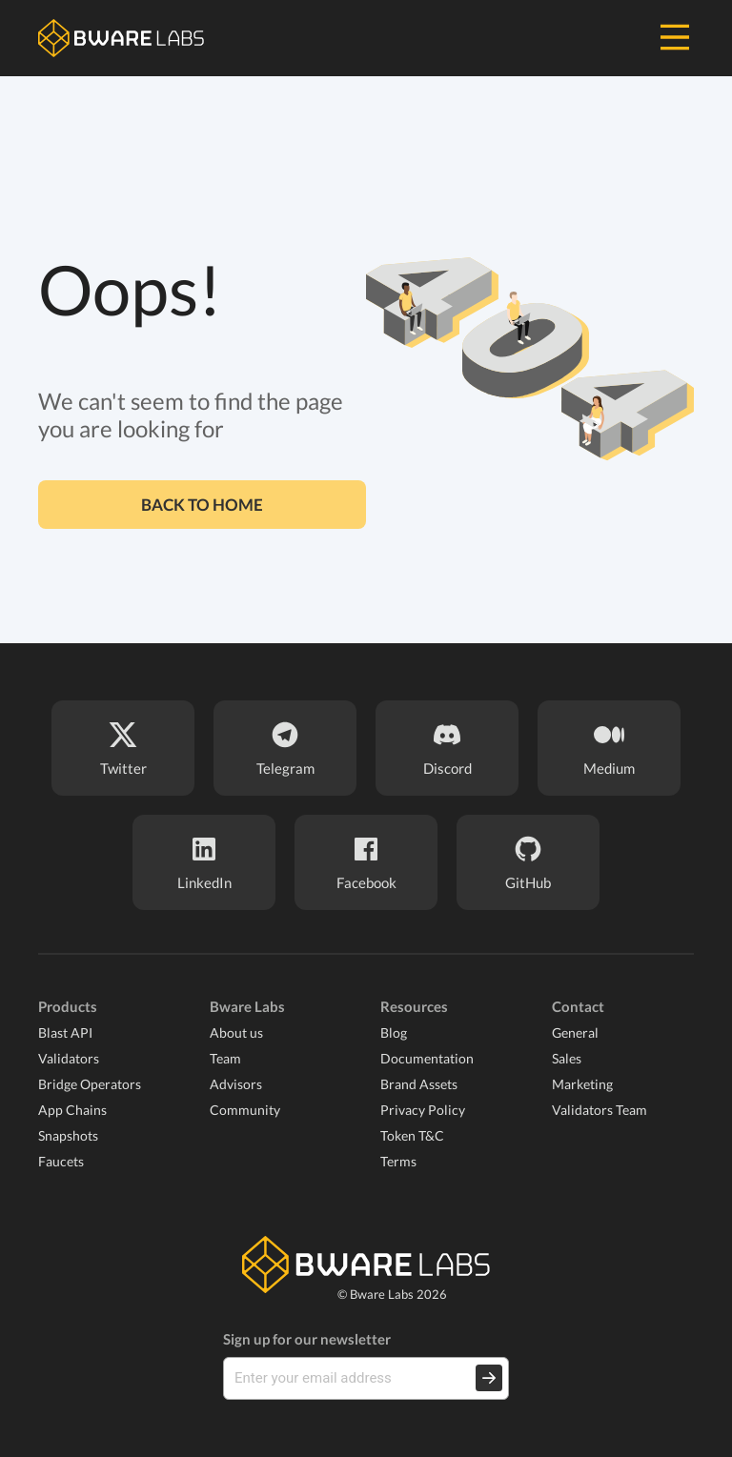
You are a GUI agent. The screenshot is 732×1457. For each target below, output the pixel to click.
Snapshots (68, 1135)
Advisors (236, 1084)
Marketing (582, 1084)
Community (245, 1110)
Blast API (65, 1032)
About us (236, 1032)
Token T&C (412, 1135)
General (575, 1032)
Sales (566, 1058)
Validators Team (599, 1110)
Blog (393, 1032)
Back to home (202, 505)
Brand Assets (419, 1084)
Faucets (61, 1161)
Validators (68, 1058)
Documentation (427, 1058)
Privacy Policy (422, 1110)
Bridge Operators (89, 1084)
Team (225, 1058)
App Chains (72, 1110)
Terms (398, 1161)
